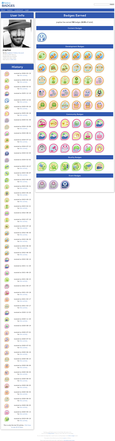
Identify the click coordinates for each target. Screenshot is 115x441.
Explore (9, 10)
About (3, 10)
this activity (23, 75)
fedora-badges (71, 435)
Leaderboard (19, 10)
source (64, 438)
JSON (11, 59)
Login (27, 10)
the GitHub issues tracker (69, 440)
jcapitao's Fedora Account (15, 53)
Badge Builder (51, 433)
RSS (15, 59)
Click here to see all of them (21, 426)
